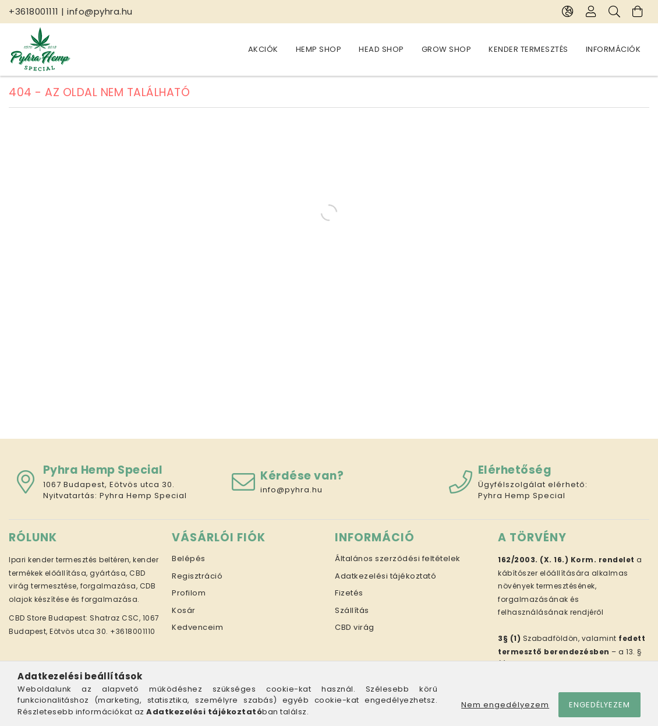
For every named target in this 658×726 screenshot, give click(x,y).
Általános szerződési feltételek (398, 558)
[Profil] (591, 11)
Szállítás (352, 610)
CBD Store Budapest (47, 618)
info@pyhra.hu (100, 11)
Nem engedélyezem (505, 704)
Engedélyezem (599, 704)
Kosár (184, 610)
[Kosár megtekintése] (637, 11)
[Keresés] (614, 11)
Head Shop (381, 49)
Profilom (189, 592)
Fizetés (349, 592)
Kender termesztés (528, 49)
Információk (613, 49)
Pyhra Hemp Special (143, 495)
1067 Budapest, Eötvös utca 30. (109, 484)
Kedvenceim (197, 627)
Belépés (189, 558)
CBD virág (354, 627)
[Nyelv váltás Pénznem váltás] (567, 11)
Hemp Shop (319, 49)
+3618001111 (34, 11)
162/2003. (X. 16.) (533, 560)
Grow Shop (447, 49)
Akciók (263, 49)
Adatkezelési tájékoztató (385, 575)
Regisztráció (197, 575)
